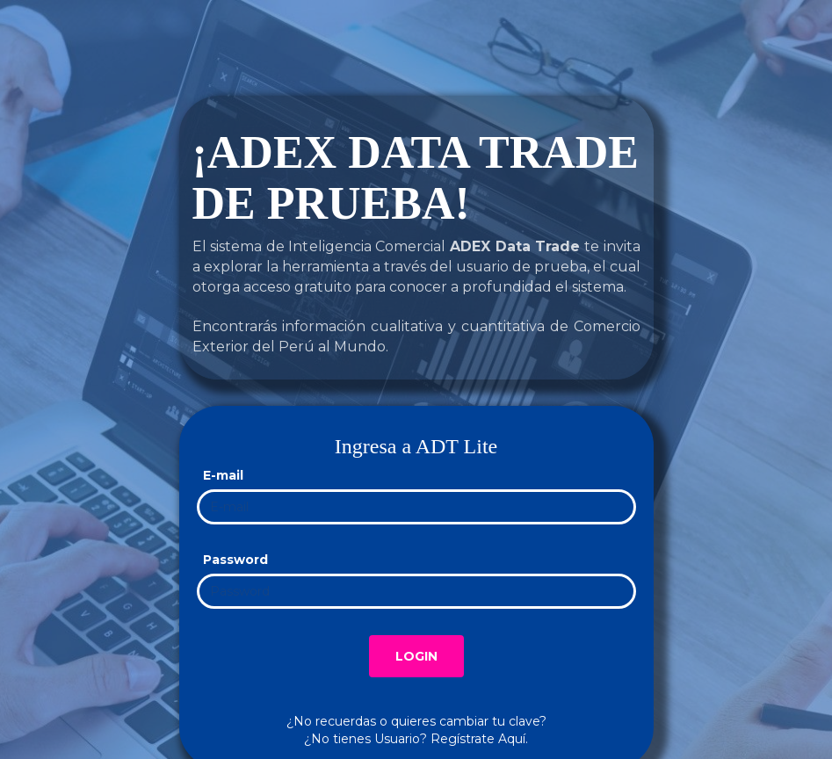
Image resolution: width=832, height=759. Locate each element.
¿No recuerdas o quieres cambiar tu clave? (416, 721)
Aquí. (513, 739)
